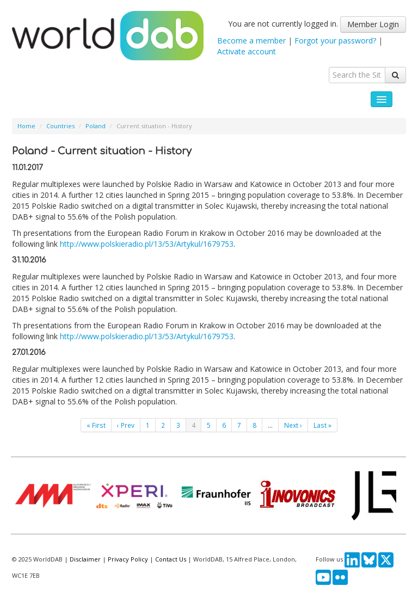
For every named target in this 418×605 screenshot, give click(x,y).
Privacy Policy (128, 559)
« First (96, 425)
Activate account (246, 51)
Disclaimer (85, 559)
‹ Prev (125, 425)
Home (26, 126)
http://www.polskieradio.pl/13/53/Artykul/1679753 (146, 244)
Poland (95, 126)
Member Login (373, 24)
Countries (60, 126)
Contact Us (170, 559)
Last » (322, 425)
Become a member (251, 40)
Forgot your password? (335, 40)
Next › (293, 425)
